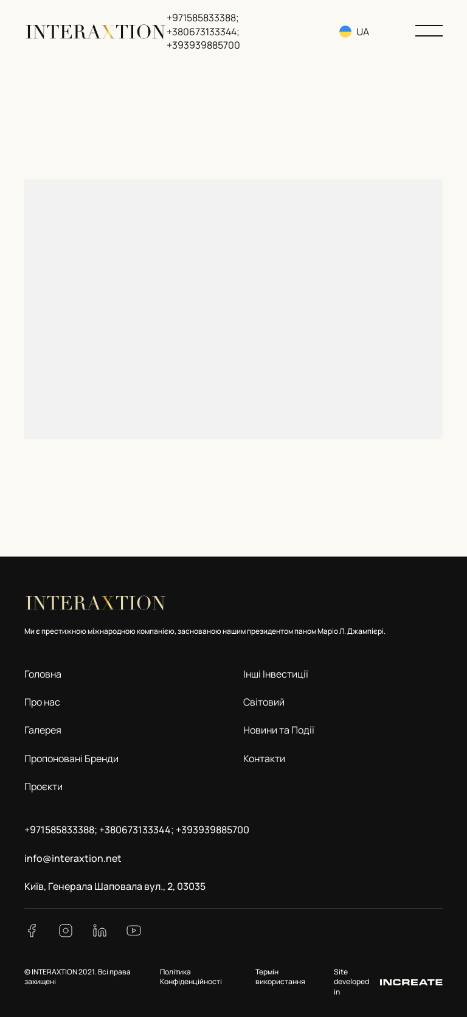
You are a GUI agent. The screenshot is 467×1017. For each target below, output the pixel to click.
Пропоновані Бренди (71, 758)
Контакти (264, 758)
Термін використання (280, 977)
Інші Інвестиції (275, 674)
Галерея (42, 730)
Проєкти (43, 786)
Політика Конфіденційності (191, 977)
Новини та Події (278, 730)
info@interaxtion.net (73, 858)
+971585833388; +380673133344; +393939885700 (203, 31)
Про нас (42, 702)
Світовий (264, 702)
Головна (42, 674)
